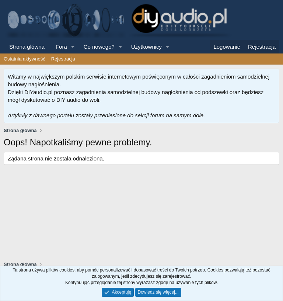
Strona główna (27, 47)
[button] (73, 46)
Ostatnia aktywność (24, 59)
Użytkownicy (146, 47)
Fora (61, 47)
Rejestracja (63, 59)
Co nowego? (99, 47)
